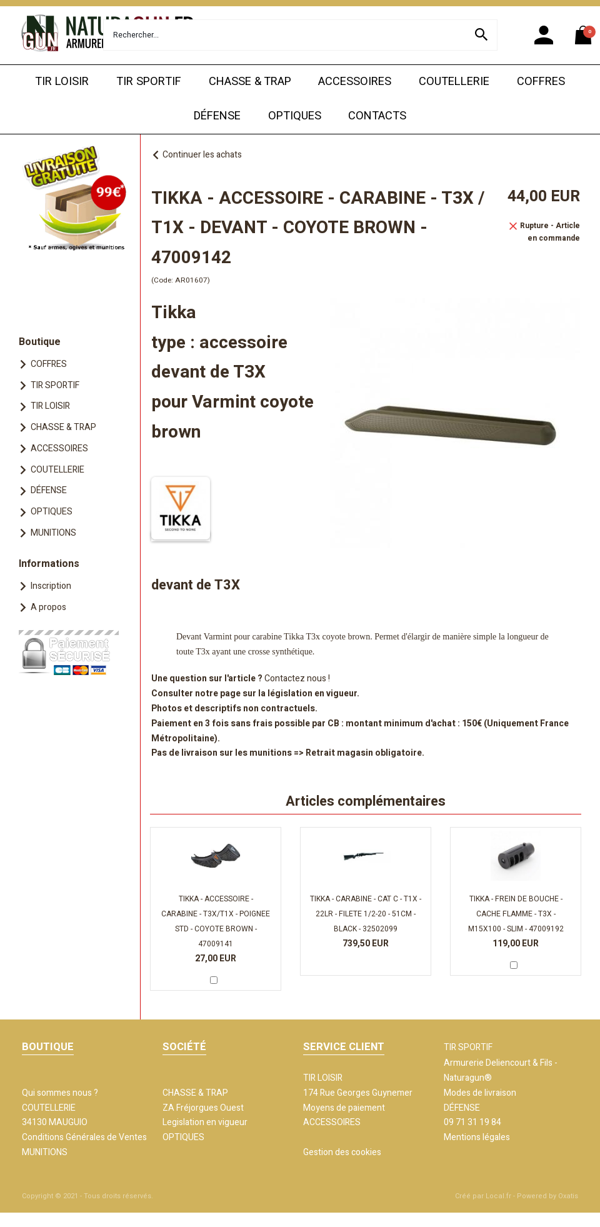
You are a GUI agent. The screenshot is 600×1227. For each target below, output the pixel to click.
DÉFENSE (217, 116)
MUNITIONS (53, 532)
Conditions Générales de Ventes (84, 1137)
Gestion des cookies (342, 1152)
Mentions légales (477, 1137)
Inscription (51, 586)
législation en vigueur (312, 693)
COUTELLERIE (454, 81)
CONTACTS (377, 116)
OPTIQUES (294, 116)
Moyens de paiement (344, 1107)
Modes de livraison (480, 1092)
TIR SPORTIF (148, 81)
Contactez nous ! (297, 678)
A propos (48, 607)
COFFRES (541, 81)
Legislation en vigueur (205, 1122)
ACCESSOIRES (354, 81)
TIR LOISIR (62, 81)
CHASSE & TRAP (250, 81)
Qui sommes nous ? (60, 1092)
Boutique (40, 341)
